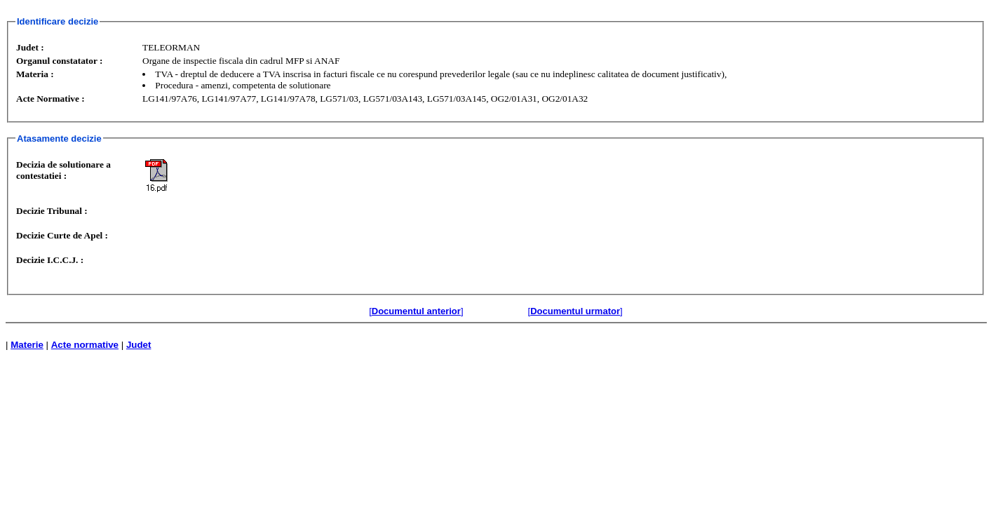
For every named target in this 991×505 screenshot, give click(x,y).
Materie (27, 344)
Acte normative (85, 344)
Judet (138, 344)
